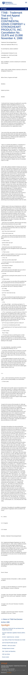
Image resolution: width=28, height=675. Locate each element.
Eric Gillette (9, 672)
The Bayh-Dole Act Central (8, 648)
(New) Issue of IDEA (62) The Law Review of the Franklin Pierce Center (13, 629)
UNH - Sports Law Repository (8, 651)
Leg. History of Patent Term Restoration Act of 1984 (13, 639)
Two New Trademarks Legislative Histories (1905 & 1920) (13, 633)
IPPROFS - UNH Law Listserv (9, 645)
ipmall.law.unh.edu (19, 670)
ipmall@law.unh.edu (11, 671)
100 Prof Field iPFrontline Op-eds (9, 642)
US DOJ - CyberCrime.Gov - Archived (10, 637)
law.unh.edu (3, 671)
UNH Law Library (6, 654)
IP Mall (3, 9)
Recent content (5, 657)
